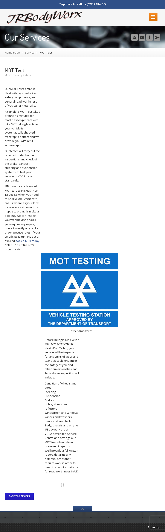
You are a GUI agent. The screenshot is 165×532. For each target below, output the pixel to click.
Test (14, 70)
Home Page (12, 52)
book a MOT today (27, 241)
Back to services (19, 496)
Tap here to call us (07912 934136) (82, 4)
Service (30, 52)
